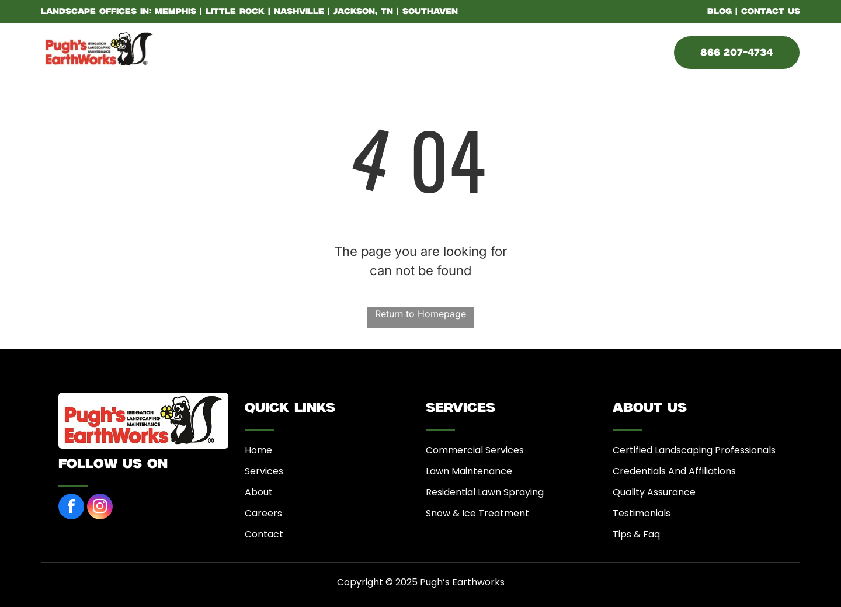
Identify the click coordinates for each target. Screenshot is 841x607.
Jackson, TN (363, 12)
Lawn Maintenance (469, 471)
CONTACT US (770, 12)
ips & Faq (639, 534)
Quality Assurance (654, 492)
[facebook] (71, 508)
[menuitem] (239, 50)
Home (258, 450)
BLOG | (722, 12)
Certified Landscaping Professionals (694, 450)
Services (264, 471)
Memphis (175, 12)
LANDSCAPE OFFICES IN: (96, 12)
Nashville (299, 12)
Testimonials (641, 513)
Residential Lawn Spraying (485, 492)
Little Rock (235, 12)
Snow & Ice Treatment (477, 513)
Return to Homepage (420, 314)
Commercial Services (475, 450)
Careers (263, 513)
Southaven (430, 12)
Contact (264, 534)
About (259, 492)
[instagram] (100, 508)
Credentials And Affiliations (674, 471)
